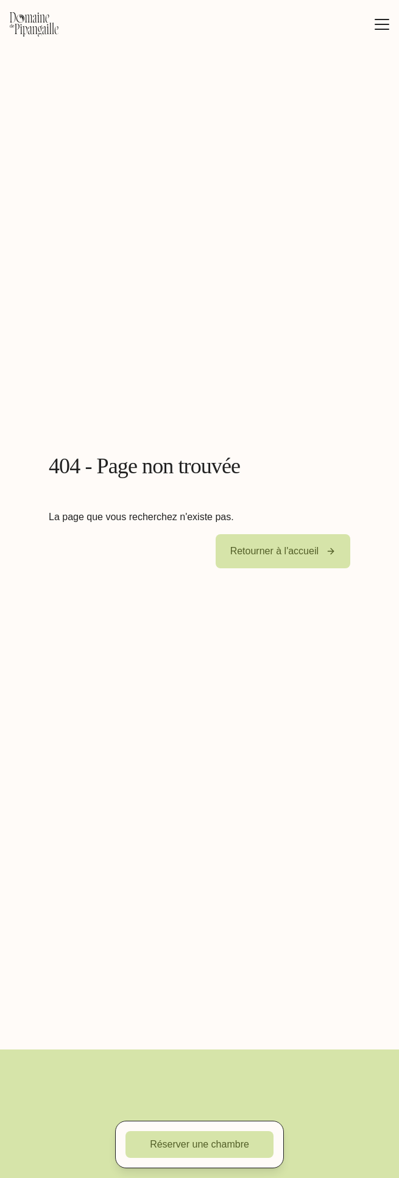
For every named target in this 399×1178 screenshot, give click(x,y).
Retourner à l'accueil (283, 551)
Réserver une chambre (199, 1144)
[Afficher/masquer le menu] (382, 24)
